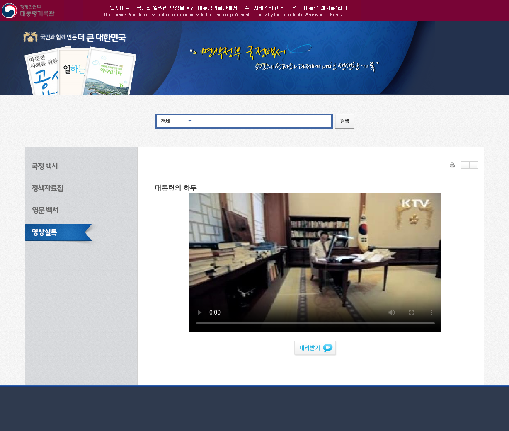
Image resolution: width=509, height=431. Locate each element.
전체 (165, 120)
